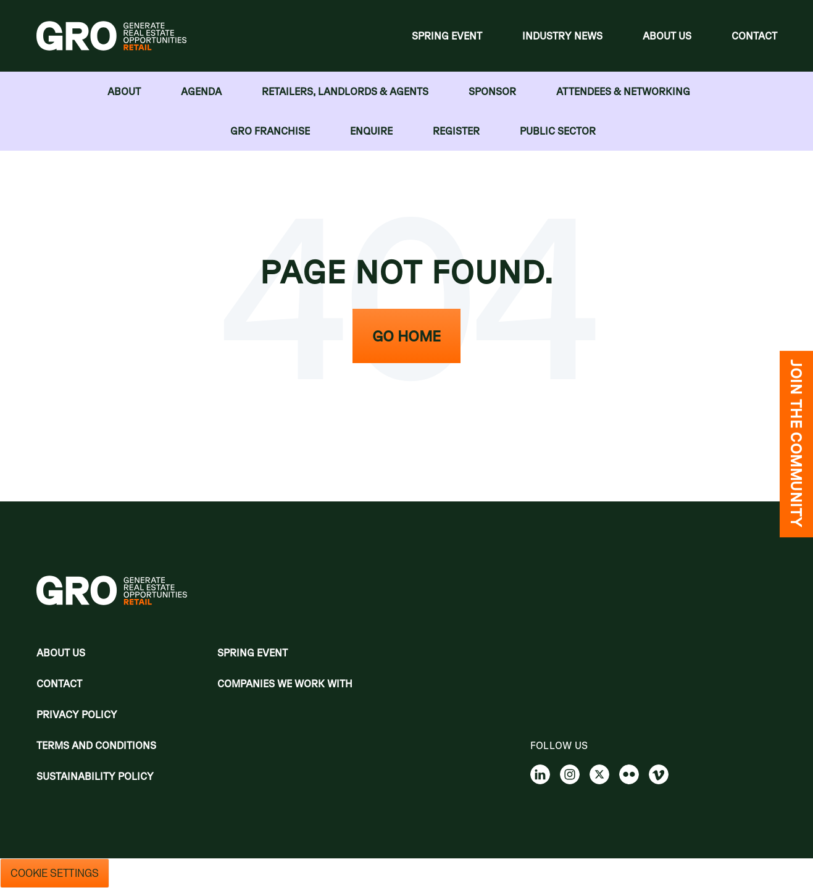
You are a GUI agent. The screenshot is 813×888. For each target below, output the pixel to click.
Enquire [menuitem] (371, 130)
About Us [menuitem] (667, 35)
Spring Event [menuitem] (447, 35)
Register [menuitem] (456, 130)
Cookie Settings (54, 873)
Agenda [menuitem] (201, 91)
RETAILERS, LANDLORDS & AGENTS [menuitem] (345, 91)
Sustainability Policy (95, 776)
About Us (60, 652)
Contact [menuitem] (754, 35)
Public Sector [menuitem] (558, 130)
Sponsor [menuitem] (492, 91)
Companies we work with (284, 683)
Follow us (559, 745)
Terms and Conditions (96, 745)
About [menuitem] (124, 91)
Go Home (406, 336)
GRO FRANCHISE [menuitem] (270, 130)
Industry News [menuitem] (562, 35)
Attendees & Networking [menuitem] (623, 91)
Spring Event (252, 652)
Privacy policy (76, 714)
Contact (59, 683)
